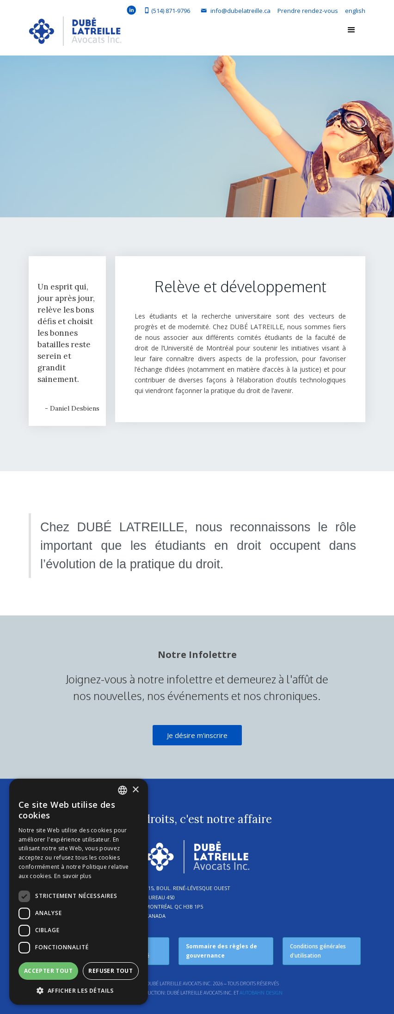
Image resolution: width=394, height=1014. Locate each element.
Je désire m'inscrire (197, 735)
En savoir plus (72, 876)
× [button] (135, 790)
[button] (351, 30)
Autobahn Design (261, 993)
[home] (75, 33)
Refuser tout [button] (110, 971)
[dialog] (78, 892)
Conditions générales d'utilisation (318, 950)
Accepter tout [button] (48, 971)
